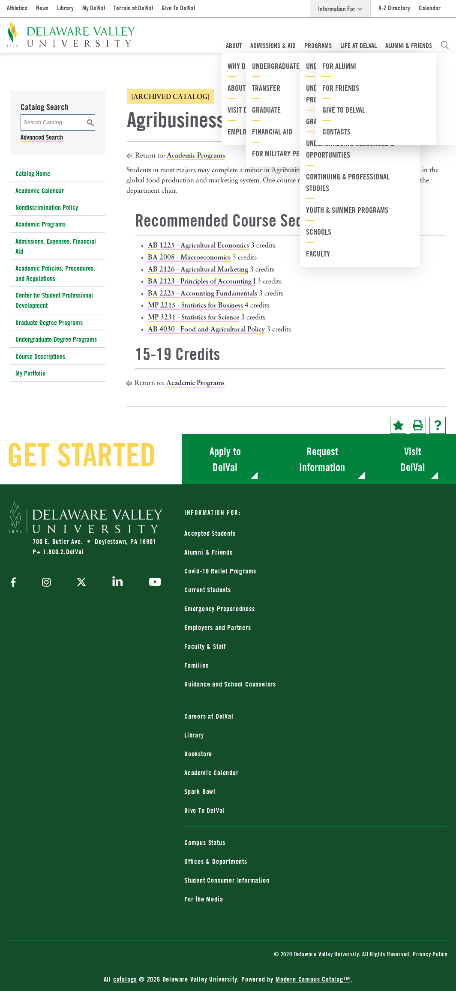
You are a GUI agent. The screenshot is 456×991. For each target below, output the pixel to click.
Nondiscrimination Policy (46, 207)
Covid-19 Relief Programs (220, 571)
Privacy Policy (430, 954)
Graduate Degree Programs (49, 322)
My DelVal (93, 8)
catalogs (125, 979)
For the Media (203, 899)
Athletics (17, 8)
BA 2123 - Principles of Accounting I (201, 281)
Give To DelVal (178, 8)
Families (196, 665)
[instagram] (46, 583)
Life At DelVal (358, 45)
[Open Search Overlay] (445, 45)
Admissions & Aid (273, 45)
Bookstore (198, 753)
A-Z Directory (394, 8)
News (42, 8)
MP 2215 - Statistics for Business (195, 305)
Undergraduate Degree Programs (56, 339)
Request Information (322, 459)
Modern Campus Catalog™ (313, 979)
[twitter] (81, 583)
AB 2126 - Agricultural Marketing (198, 269)
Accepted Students (210, 533)
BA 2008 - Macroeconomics (189, 257)
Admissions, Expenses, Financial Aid (55, 246)
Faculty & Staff (205, 646)
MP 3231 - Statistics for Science (193, 317)
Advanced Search (42, 137)
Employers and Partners (217, 627)
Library (65, 8)
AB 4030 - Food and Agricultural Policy (206, 329)
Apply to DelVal (225, 459)
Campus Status (204, 842)
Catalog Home (32, 173)
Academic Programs (40, 224)
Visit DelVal (412, 459)
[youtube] (153, 582)
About (234, 45)
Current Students (207, 589)
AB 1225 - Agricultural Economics (198, 245)
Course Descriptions (40, 356)
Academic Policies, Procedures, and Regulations (55, 273)
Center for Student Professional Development (54, 300)
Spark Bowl (200, 791)
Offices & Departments (215, 861)
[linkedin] (117, 583)
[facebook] (15, 583)
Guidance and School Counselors (230, 684)
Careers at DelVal (209, 716)
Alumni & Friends (408, 45)
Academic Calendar (39, 190)
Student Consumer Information (226, 880)
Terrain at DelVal (133, 8)
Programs (318, 45)
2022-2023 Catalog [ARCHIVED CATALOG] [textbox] (331, 82)
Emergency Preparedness (219, 608)
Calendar (430, 8)
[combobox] (359, 82)
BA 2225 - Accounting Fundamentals (202, 293)
